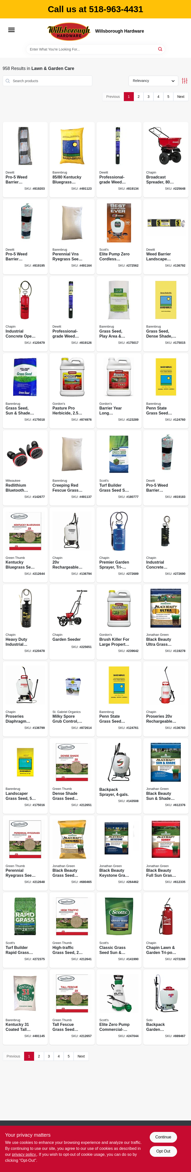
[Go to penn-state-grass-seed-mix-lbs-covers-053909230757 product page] (166, 391)
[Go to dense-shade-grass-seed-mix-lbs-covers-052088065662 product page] (72, 776)
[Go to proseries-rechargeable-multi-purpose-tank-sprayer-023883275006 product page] (166, 699)
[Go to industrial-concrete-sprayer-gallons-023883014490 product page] (166, 545)
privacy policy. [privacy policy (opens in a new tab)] (24, 1154)
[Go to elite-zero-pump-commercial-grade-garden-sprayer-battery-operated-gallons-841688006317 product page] (119, 1007)
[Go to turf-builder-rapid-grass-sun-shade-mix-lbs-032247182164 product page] (25, 930)
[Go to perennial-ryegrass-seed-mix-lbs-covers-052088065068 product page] (25, 853)
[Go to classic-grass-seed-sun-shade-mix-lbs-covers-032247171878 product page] (119, 930)
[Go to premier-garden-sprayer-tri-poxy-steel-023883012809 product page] (119, 545)
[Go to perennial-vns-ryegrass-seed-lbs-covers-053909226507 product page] (72, 237)
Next (181, 97)
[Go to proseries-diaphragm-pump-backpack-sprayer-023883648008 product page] (25, 699)
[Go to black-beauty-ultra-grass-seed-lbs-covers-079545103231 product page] (166, 622)
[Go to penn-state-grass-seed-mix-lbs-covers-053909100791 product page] (119, 699)
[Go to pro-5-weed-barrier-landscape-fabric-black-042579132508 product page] (166, 468)
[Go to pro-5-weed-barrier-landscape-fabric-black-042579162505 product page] (25, 159)
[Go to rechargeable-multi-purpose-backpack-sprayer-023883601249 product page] (72, 545)
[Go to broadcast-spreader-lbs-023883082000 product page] (166, 159)
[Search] (160, 49)
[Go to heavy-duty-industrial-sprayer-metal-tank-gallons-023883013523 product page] (25, 622)
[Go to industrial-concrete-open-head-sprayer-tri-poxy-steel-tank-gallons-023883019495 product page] (25, 314)
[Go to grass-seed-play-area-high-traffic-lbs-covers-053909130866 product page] (119, 314)
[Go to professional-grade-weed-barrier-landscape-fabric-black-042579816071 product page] (119, 159)
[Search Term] (95, 49)
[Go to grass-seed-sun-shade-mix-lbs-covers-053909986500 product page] (25, 391)
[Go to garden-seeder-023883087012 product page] (72, 622)
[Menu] (11, 30)
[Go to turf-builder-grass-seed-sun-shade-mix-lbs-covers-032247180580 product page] (119, 468)
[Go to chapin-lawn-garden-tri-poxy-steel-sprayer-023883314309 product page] (166, 930)
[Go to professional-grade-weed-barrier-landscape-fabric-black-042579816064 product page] (72, 314)
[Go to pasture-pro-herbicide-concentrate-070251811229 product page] (72, 391)
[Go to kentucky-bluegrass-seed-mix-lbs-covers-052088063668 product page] (25, 545)
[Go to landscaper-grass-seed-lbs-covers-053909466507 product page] (25, 776)
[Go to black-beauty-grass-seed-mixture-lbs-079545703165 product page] (72, 853)
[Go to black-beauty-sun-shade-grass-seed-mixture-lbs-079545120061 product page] (166, 776)
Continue (163, 1137)
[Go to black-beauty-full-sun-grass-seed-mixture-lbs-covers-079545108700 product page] (166, 853)
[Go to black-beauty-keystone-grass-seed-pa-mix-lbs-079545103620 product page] (119, 853)
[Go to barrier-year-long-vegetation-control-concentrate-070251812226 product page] (119, 391)
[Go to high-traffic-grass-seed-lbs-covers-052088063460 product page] (72, 930)
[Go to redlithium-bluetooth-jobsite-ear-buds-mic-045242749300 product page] (25, 468)
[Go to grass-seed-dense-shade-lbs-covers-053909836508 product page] (166, 314)
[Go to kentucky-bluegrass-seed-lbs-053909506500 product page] (72, 159)
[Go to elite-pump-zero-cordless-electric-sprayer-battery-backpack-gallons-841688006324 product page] (119, 237)
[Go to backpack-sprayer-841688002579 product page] (119, 776)
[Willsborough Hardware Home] (69, 31)
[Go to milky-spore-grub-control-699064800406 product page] (72, 699)
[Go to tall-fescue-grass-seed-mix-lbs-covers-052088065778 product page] (72, 1007)
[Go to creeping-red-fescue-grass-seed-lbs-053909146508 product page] (72, 468)
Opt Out (163, 1151)
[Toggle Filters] (185, 81)
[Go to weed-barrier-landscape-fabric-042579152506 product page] (166, 237)
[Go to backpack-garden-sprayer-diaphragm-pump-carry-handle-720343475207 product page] (166, 1007)
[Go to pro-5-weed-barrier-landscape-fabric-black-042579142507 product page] (25, 237)
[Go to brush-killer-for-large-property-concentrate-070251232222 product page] (119, 622)
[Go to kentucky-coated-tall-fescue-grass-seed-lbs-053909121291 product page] (25, 1007)
